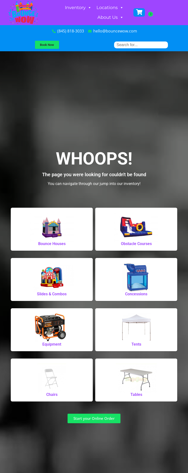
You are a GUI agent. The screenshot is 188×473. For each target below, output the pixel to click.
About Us (110, 17)
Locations (110, 7)
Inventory (78, 7)
